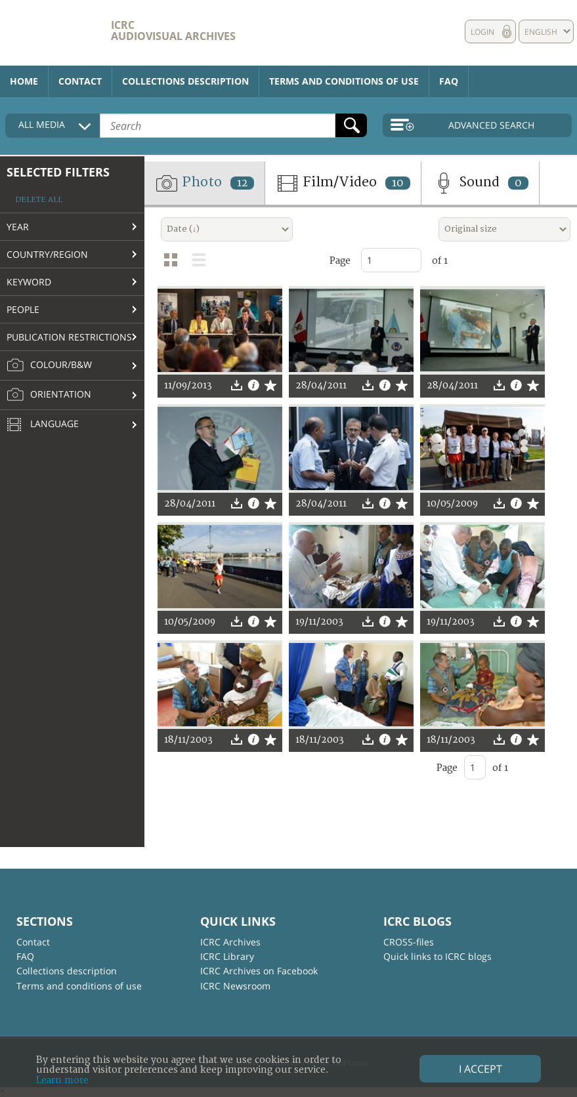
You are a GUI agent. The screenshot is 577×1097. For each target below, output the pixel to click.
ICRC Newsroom (235, 986)
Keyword (29, 282)
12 (242, 183)
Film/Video (343, 183)
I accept (480, 1069)
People (23, 309)
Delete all (38, 200)
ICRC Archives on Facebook (259, 970)
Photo (204, 183)
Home (24, 81)
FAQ (448, 81)
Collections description (185, 81)
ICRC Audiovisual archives (173, 30)
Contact (80, 81)
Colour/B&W (49, 365)
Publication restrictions (69, 337)
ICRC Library (227, 956)
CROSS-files (408, 942)
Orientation (49, 395)
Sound (480, 183)
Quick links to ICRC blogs (437, 956)
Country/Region (47, 254)
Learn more (62, 1080)
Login (482, 31)
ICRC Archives (230, 942)
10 (398, 183)
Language (43, 425)
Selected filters (58, 172)
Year (18, 226)
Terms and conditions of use (344, 81)
